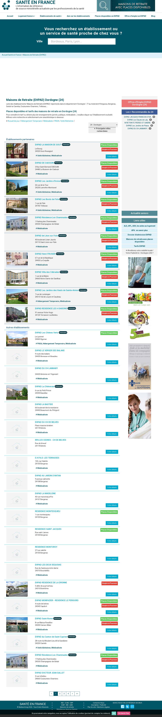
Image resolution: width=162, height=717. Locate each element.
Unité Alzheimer (67, 121)
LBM (71, 705)
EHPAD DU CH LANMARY (46, 368)
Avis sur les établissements (78, 16)
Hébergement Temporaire (31, 121)
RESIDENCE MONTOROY (46, 547)
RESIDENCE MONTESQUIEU (47, 511)
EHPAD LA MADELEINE (45, 493)
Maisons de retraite (67, 707)
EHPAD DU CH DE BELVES (47, 422)
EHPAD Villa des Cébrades (47, 272)
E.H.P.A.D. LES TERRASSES (47, 458)
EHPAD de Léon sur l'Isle (46, 235)
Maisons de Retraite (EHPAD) (34, 55)
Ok (114, 713)
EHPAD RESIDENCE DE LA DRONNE (51, 582)
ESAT (63, 705)
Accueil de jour (13, 121)
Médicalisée (48, 121)
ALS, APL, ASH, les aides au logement (139, 226)
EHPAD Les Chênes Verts (46, 333)
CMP (71, 703)
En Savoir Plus (123, 713)
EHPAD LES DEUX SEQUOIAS (48, 565)
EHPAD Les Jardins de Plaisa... (138, 126)
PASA (56, 121)
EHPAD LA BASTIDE (44, 404)
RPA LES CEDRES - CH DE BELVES (50, 440)
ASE (62, 703)
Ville (40, 41)
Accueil (10, 16)
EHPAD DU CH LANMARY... (138, 129)
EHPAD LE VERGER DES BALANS (50, 350)
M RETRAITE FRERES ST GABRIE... (138, 123)
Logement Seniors (26, 16)
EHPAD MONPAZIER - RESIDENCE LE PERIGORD (56, 600)
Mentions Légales (103, 707)
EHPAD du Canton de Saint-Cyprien (51, 637)
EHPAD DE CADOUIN (44, 163)
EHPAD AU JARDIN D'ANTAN (48, 475)
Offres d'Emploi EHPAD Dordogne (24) (139, 103)
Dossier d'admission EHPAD (139, 235)
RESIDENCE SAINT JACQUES (48, 529)
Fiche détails (112, 156)
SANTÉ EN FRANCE (33, 704)
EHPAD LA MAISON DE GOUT (48, 144)
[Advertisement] (81, 77)
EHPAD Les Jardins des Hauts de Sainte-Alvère (56, 290)
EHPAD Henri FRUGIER (45, 254)
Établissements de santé (51, 16)
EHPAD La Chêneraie (44, 386)
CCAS (67, 703)
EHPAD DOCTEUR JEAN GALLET (49, 673)
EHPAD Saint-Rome (44, 619)
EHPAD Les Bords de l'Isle (47, 199)
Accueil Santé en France (11, 55)
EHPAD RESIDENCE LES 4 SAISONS (51, 308)
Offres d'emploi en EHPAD (135, 16)
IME (67, 705)
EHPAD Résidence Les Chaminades (51, 217)
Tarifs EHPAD (139, 246)
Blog (153, 16)
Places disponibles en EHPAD (107, 16)
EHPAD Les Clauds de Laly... (138, 120)
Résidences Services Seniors (67, 709)
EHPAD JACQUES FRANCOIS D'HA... (138, 117)
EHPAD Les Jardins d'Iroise (47, 181)
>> (77, 694)
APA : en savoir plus (139, 230)
